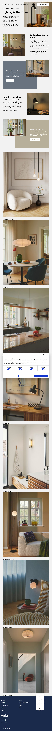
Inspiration (24, 4)
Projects (28, 4)
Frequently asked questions (24, 702)
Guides (12, 8)
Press (2, 708)
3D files (2, 707)
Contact (20, 700)
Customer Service (22, 698)
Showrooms (3, 710)
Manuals (20, 705)
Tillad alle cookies (41, 376)
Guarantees (21, 703)
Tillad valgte (26, 376)
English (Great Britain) (40, 699)
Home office (16, 8)
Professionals (3, 698)
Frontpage (4, 8)
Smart (21, 4)
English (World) (39, 704)
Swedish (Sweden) (40, 706)
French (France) (39, 701)
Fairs (2, 712)
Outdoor (15, 4)
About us (33, 4)
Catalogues (3, 702)
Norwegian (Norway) (40, 695)
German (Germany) (40, 697)
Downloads (3, 700)
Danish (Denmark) (40, 708)
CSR (19, 707)
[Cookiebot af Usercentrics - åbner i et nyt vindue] (43, 354)
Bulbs (18, 4)
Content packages (4, 703)
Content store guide (4, 705)
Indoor (12, 4)
